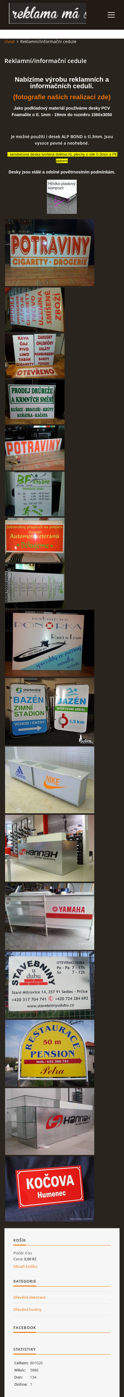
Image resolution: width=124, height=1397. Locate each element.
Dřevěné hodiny (27, 1309)
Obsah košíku (25, 1266)
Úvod (9, 41)
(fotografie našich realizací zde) (62, 97)
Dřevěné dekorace (29, 1297)
